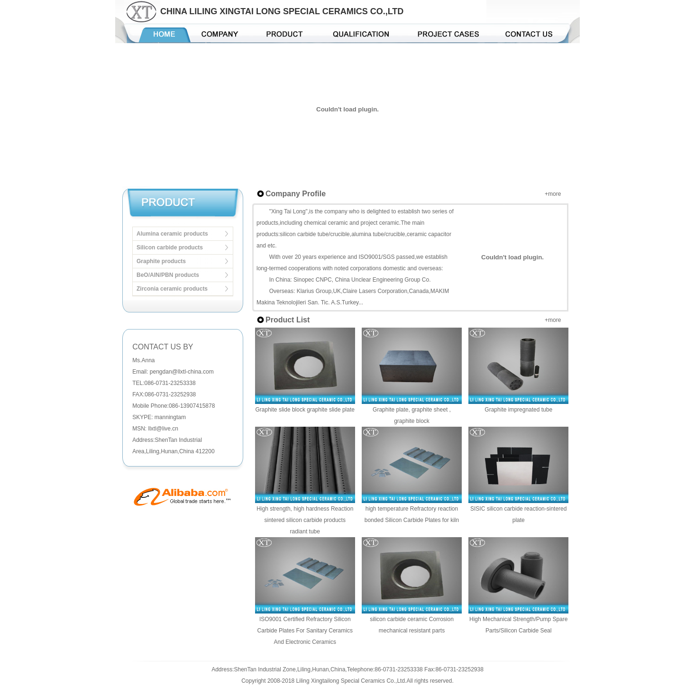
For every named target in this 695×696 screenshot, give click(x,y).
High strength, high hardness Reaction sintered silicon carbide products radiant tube (304, 520)
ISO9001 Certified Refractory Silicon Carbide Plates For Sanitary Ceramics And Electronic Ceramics (305, 630)
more (554, 194)
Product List (287, 320)
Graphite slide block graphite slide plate (305, 409)
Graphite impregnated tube (518, 409)
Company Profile (295, 194)
